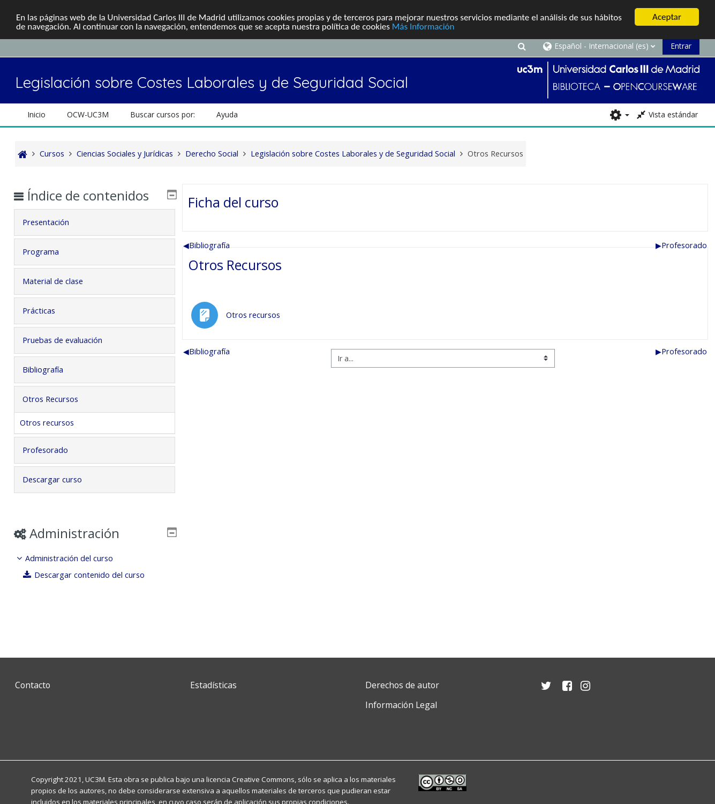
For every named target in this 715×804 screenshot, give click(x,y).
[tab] (94, 238)
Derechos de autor (402, 685)
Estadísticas (213, 685)
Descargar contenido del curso (91, 590)
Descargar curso (60, 495)
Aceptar (666, 17)
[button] (522, 46)
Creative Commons (263, 779)
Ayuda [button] (227, 114)
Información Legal (401, 705)
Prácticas (47, 326)
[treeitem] (95, 582)
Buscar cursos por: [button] (162, 114)
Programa (49, 267)
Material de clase (61, 297)
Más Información (423, 26)
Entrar (681, 46)
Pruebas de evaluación (70, 356)
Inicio (36, 114)
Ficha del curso (233, 202)
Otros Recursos (235, 265)
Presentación (54, 238)
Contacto (32, 685)
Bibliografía (206, 245)
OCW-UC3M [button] (88, 114)
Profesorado (681, 245)
